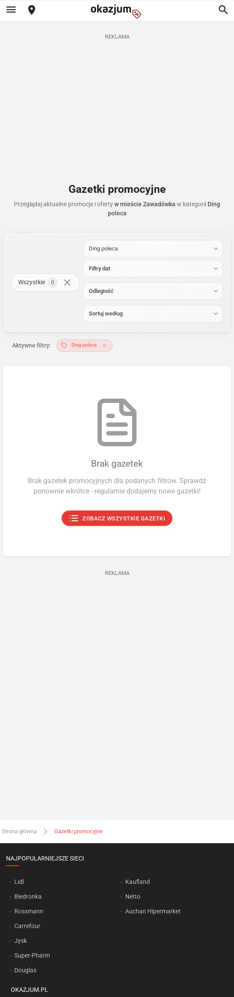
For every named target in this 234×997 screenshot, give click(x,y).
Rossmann (28, 911)
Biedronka (28, 896)
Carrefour (27, 925)
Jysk (20, 940)
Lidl (19, 881)
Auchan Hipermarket (153, 911)
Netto (132, 896)
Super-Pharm (32, 955)
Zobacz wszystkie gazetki (117, 518)
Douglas (25, 970)
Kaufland (137, 881)
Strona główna (19, 831)
